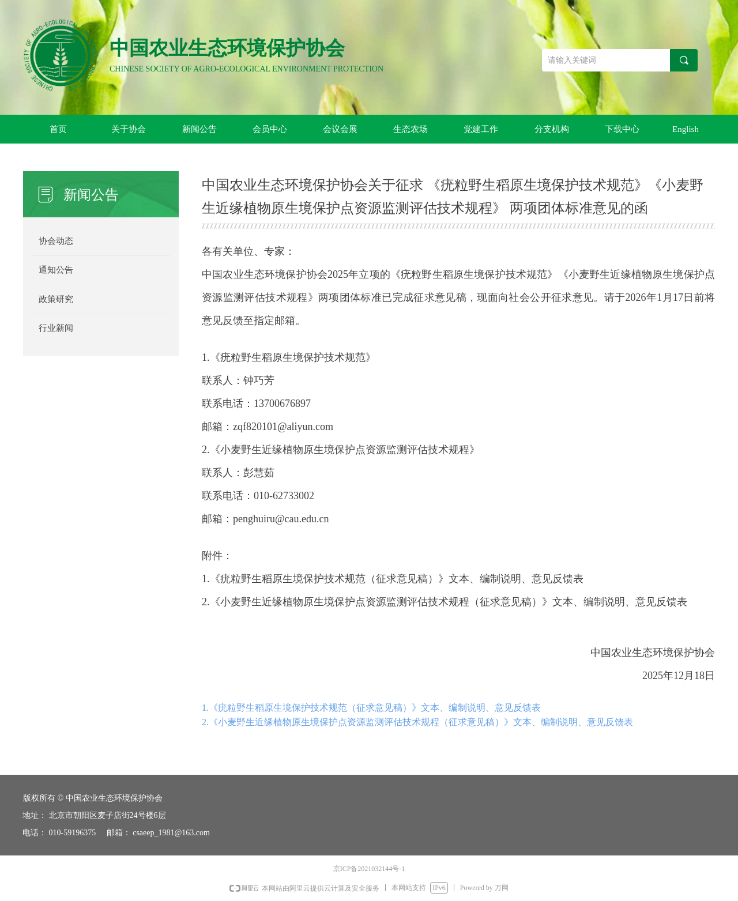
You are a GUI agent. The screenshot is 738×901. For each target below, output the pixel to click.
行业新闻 (56, 328)
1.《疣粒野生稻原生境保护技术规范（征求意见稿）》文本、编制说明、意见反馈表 (371, 707)
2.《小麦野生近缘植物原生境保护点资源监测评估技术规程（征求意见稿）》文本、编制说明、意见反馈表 (417, 722)
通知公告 (56, 269)
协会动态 (56, 241)
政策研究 (56, 299)
